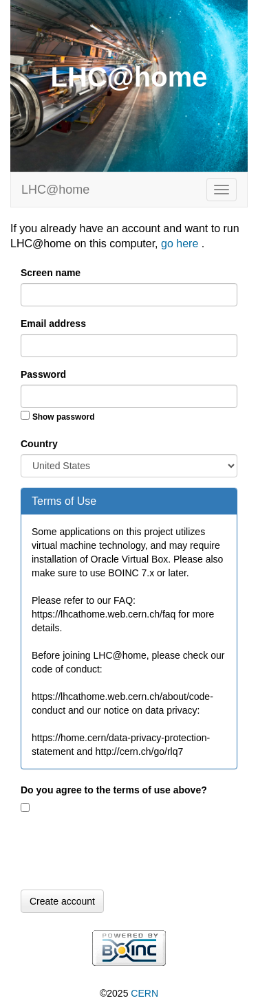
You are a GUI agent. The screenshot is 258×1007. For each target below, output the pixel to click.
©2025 (129, 993)
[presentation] (125, 852)
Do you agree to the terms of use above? (114, 789)
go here (181, 243)
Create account (62, 901)
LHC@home (55, 189)
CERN (144, 993)
